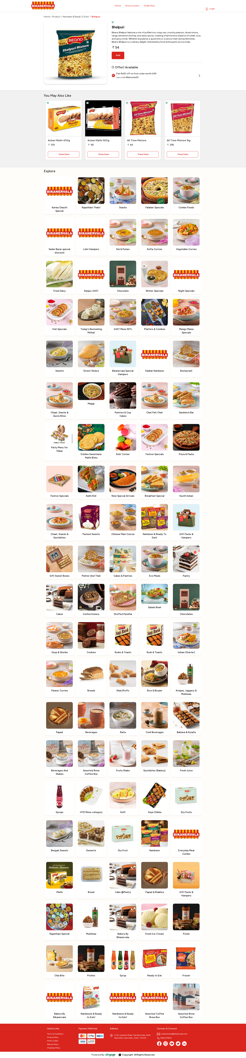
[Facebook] (159, 1043)
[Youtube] (171, 1043)
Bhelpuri (96, 16)
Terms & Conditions (55, 1034)
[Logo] (43, 6)
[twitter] (178, 1043)
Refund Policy (53, 1044)
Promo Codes (52, 1041)
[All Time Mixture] (143, 118)
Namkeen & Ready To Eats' (76, 16)
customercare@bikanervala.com (172, 1034)
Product (56, 16)
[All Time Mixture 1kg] (182, 118)
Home (47, 16)
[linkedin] (184, 1043)
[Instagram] (165, 1043)
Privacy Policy (52, 1037)
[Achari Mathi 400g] (63, 118)
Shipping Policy (53, 1048)
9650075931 (164, 1038)
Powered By (103, 1054)
